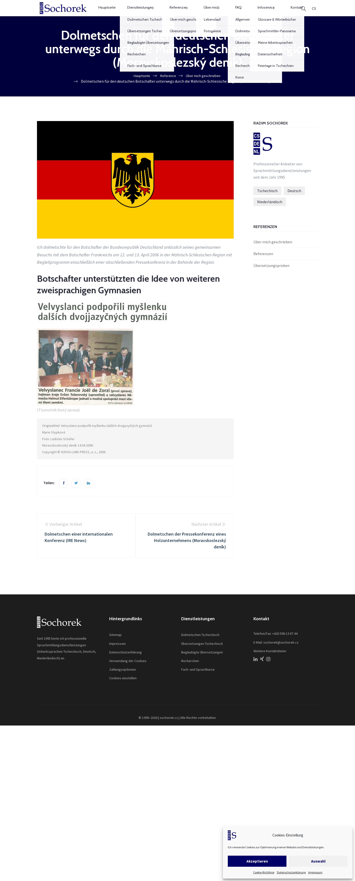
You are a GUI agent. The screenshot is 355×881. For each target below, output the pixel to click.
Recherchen (190, 671)
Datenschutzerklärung (291, 872)
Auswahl (318, 861)
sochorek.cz (169, 728)
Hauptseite (113, 13)
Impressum (315, 872)
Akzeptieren (257, 861)
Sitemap (115, 645)
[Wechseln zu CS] (314, 13)
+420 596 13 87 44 (285, 644)
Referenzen (182, 13)
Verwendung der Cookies (127, 671)
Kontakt (281, 13)
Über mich (210, 13)
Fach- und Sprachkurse (198, 680)
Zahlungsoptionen (122, 680)
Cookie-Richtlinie (263, 872)
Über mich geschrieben (272, 252)
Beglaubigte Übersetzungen (202, 662)
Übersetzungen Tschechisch (202, 654)
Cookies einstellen (123, 688)
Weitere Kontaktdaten (269, 661)
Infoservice (255, 13)
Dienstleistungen (147, 13)
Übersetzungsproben (271, 275)
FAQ (232, 13)
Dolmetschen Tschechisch (200, 645)
